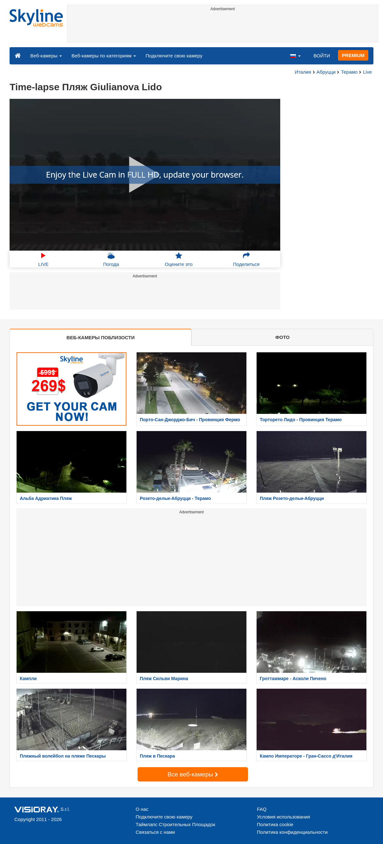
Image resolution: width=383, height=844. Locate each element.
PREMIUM (353, 55)
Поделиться (246, 259)
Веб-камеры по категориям (103, 55)
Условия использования (283, 816)
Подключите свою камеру (174, 55)
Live (367, 72)
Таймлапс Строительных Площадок (175, 824)
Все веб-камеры (193, 774)
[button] (295, 55)
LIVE (43, 259)
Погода (111, 259)
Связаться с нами (155, 832)
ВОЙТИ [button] (321, 55)
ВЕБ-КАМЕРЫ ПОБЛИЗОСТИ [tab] (100, 337)
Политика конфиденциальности (292, 832)
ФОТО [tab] (282, 337)
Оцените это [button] (178, 259)
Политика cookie (275, 824)
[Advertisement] (222, 27)
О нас (142, 809)
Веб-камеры (46, 55)
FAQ (262, 809)
